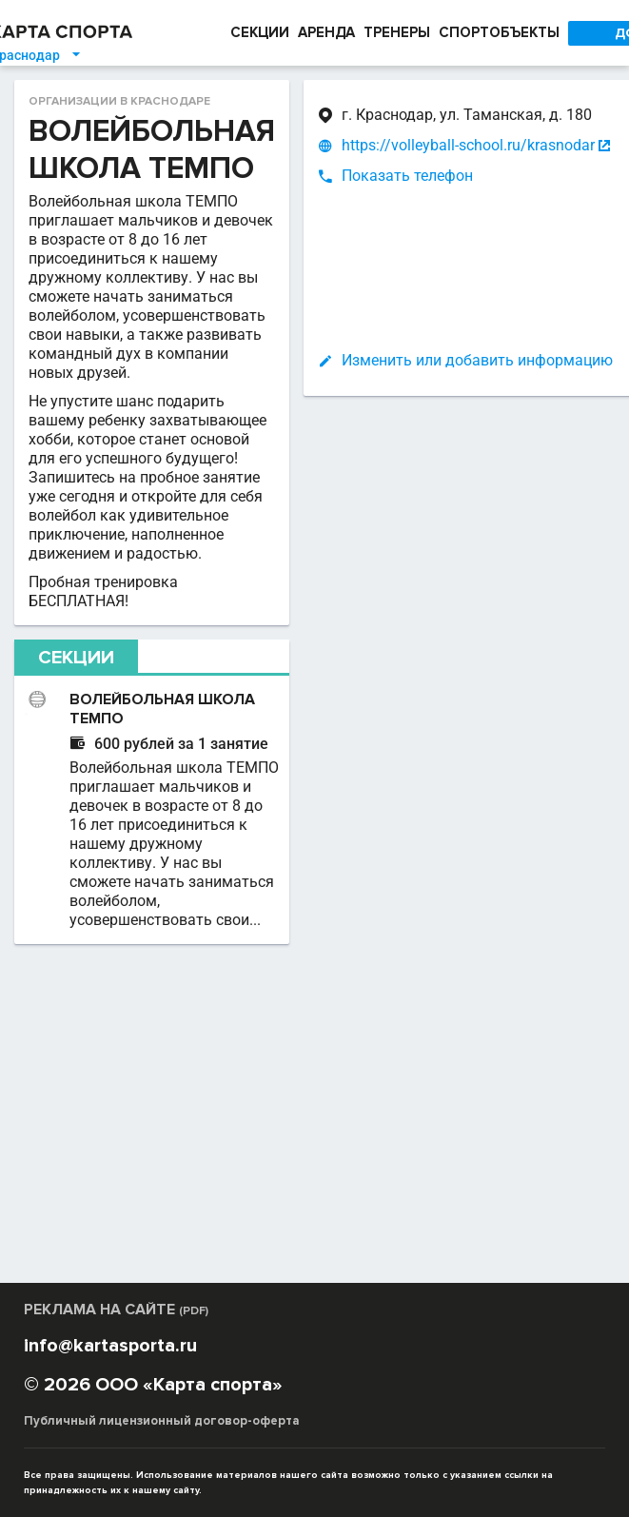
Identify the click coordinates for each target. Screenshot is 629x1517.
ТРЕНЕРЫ (397, 32)
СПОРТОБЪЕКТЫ (499, 32)
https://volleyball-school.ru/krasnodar (398, 145)
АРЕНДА (326, 32)
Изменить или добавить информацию (407, 360)
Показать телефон (337, 176)
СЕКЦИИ (259, 32)
